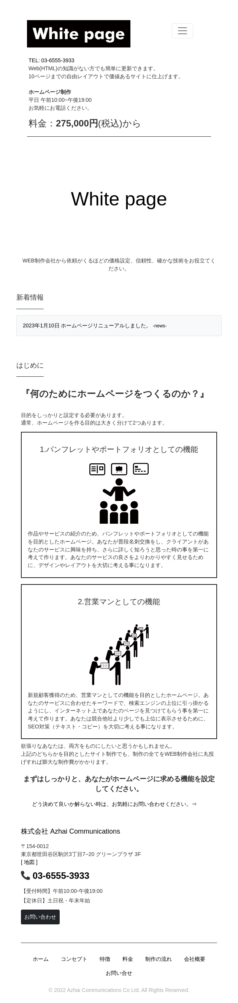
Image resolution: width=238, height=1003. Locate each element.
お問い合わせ (40, 917)
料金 (127, 959)
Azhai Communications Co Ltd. (103, 990)
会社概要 (194, 959)
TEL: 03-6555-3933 (52, 60)
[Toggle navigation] (182, 30)
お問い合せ (119, 973)
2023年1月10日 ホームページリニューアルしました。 (95, 325)
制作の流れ (158, 959)
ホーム (41, 959)
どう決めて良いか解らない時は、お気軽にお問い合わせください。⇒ (114, 804)
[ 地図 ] (29, 862)
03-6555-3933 (61, 875)
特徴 (105, 959)
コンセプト (74, 959)
